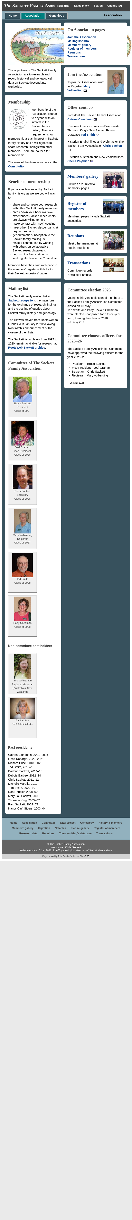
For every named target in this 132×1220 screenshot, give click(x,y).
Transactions (76, 56)
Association (33, 15)
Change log (114, 5)
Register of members (82, 48)
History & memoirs (110, 822)
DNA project (68, 822)
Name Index (82, 5)
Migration (44, 828)
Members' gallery (79, 45)
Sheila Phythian (80, 161)
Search (98, 5)
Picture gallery (80, 828)
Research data (28, 833)
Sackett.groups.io (20, 300)
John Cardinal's (65, 856)
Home (13, 15)
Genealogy (56, 15)
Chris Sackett (73, 847)
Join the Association (81, 37)
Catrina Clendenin (82, 119)
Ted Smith (90, 134)
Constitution (17, 166)
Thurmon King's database (75, 833)
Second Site (78, 856)
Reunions (74, 52)
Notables (60, 828)
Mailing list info (78, 41)
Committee (48, 822)
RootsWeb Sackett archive (26, 347)
